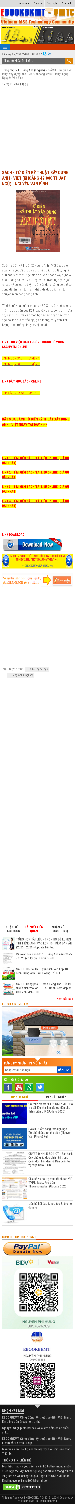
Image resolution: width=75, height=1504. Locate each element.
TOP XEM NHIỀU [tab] (19, 1097)
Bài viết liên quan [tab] (34, 929)
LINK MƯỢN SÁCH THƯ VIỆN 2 (21, 364)
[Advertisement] (37, 127)
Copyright (52, 3)
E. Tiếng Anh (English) (31, 70)
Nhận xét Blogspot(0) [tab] (59, 929)
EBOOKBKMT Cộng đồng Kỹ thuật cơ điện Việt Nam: (36, 1417)
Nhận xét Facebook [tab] (12, 929)
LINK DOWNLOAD (13, 535)
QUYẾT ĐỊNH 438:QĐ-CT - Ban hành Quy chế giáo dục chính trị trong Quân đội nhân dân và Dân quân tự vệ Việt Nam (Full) (50, 1159)
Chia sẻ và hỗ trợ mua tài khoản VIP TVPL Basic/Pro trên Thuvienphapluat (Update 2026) (50, 1182)
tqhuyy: (7, 1428)
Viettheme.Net (26, 1500)
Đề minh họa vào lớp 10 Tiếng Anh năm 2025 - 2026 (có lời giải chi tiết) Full (44, 956)
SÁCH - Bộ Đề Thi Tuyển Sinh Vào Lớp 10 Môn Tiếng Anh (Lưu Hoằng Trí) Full (42, 971)
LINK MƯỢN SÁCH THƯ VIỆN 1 (21, 358)
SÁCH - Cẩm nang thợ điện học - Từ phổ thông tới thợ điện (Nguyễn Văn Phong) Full (49, 1132)
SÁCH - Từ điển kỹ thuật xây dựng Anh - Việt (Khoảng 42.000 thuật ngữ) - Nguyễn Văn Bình (35, 178)
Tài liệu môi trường (46, 1500)
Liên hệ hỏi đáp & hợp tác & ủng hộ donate (50, 1205)
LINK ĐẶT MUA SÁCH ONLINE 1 (21, 393)
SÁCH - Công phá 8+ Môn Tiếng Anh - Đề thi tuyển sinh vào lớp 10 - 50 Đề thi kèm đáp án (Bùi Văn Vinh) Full (43, 988)
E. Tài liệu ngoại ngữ (37, 669)
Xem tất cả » (65, 999)
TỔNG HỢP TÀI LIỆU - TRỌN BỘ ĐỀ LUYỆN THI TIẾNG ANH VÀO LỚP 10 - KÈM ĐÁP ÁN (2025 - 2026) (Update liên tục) (44, 943)
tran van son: (11, 1449)
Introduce (24, 3)
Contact (66, 3)
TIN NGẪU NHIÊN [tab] (55, 1097)
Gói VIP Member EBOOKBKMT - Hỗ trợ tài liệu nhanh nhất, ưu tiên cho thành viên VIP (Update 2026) (50, 1107)
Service (38, 3)
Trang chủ (8, 70)
